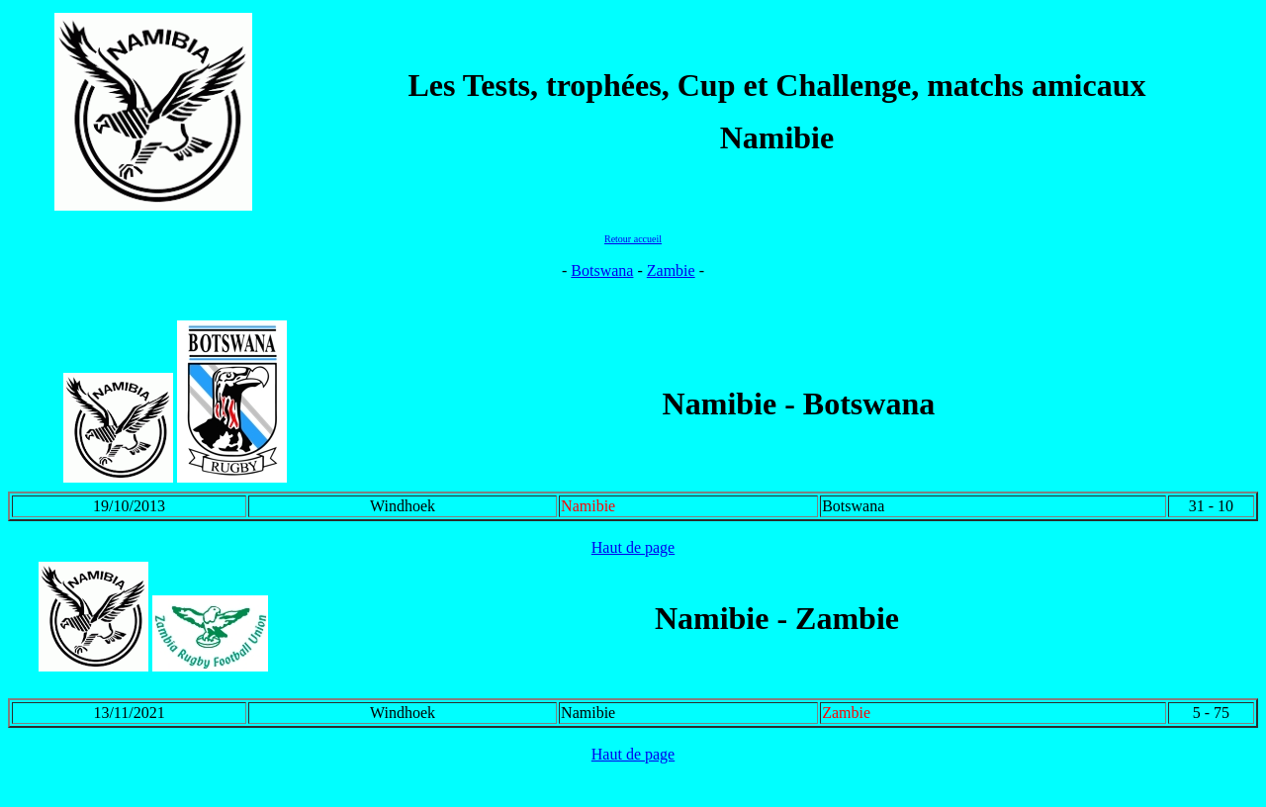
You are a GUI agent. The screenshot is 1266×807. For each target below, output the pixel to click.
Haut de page (633, 547)
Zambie (671, 270)
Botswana (602, 270)
